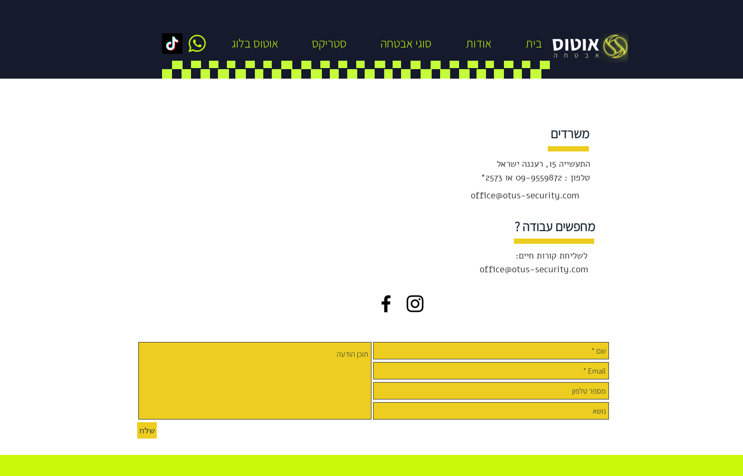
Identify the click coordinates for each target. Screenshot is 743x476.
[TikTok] (172, 43)
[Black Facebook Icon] (386, 303)
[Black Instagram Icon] (415, 303)
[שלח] (147, 430)
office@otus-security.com (525, 195)
